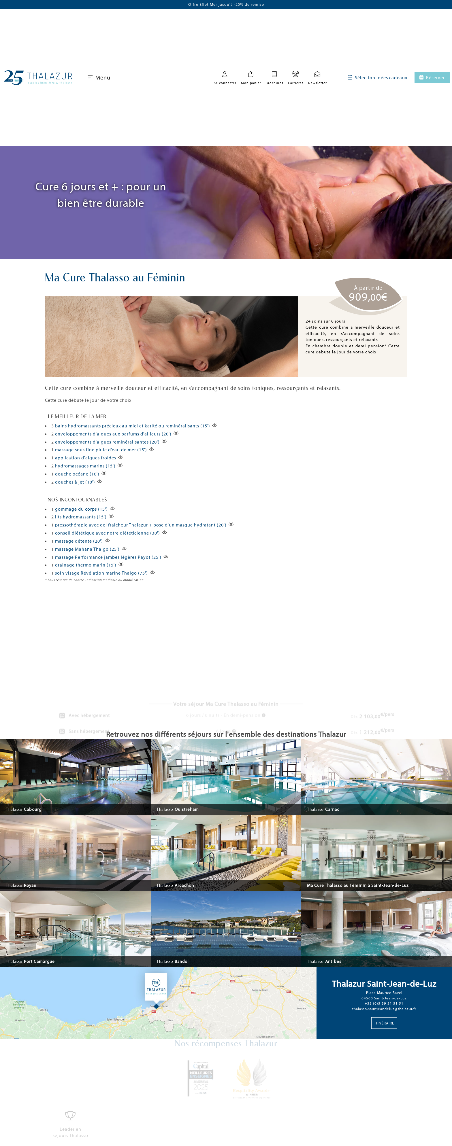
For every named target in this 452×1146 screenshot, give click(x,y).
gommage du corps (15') (81, 509)
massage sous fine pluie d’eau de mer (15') (101, 449)
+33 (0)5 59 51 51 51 (384, 1003)
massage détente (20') (79, 541)
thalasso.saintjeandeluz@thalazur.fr (384, 1008)
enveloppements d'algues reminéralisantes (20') (107, 442)
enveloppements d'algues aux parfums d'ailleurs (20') (113, 434)
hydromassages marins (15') (85, 466)
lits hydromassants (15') (81, 517)
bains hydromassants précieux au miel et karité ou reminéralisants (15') (132, 426)
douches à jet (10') (75, 482)
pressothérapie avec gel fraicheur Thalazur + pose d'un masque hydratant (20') (141, 525)
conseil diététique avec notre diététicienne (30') (107, 533)
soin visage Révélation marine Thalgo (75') (101, 573)
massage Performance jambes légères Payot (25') (108, 557)
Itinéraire (384, 1023)
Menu (99, 77)
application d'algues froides (85, 458)
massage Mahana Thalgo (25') (87, 549)
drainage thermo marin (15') (85, 565)
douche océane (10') (77, 474)
